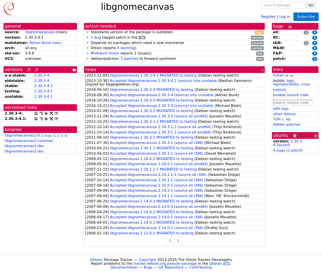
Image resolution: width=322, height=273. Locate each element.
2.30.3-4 (41, 75)
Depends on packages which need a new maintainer (174, 43)
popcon (279, 90)
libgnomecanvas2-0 (22, 135)
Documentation (124, 267)
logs (290, 81)
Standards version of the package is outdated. (174, 32)
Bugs (148, 267)
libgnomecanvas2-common (29, 141)
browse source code (291, 95)
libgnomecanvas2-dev (24, 146)
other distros (284, 114)
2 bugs (47, 135)
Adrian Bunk (40, 43)
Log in (284, 16)
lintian (278, 75)
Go (311, 5)
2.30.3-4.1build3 (288, 143)
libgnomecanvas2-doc (24, 151)
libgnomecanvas (39, 32)
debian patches (287, 124)
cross (305, 84)
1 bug (96, 37)
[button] (87, 32)
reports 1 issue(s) (174, 53)
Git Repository (171, 267)
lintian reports (174, 48)
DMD (56, 43)
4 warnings (127, 48)
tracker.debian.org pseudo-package (165, 263)
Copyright (147, 260)
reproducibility (286, 84)
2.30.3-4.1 (43, 86)
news (90, 69)
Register (268, 16)
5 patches (129, 58)
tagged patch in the (174, 38)
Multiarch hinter (105, 53)
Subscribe (306, 17)
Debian (96, 260)
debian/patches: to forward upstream (174, 59)
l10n (277, 119)
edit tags (281, 108)
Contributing (201, 267)
